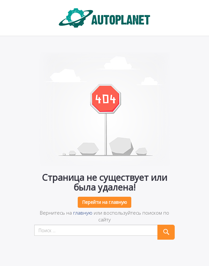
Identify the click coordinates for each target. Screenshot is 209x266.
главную (82, 212)
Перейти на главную (104, 202)
